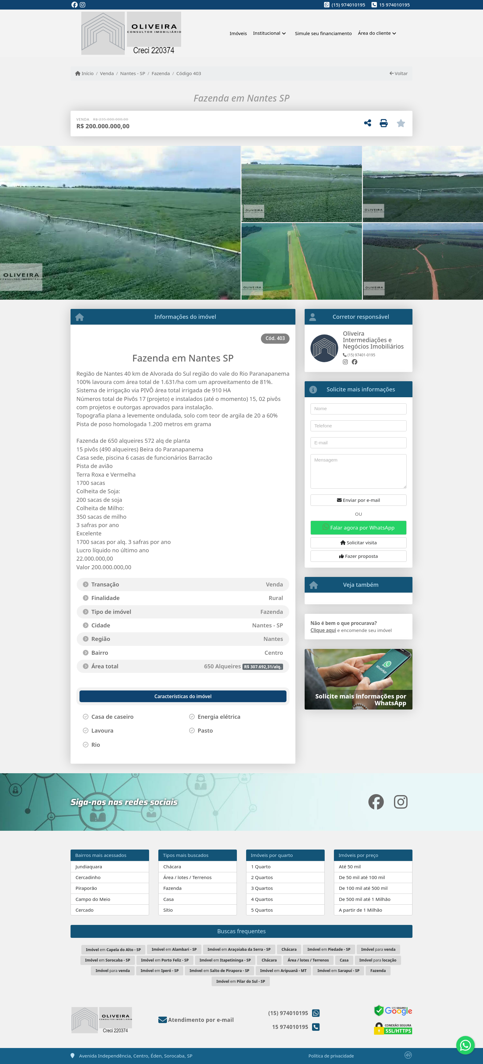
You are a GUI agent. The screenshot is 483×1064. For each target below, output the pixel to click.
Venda (107, 73)
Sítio (168, 910)
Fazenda (161, 73)
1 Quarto (260, 866)
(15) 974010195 (348, 5)
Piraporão (86, 888)
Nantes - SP (132, 73)
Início (84, 73)
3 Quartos (262, 888)
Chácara (172, 866)
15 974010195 (394, 5)
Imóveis (238, 33)
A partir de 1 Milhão (360, 910)
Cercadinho (87, 877)
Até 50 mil (350, 866)
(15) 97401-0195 (359, 355)
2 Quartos (262, 877)
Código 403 (188, 73)
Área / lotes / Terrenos (187, 877)
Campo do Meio (92, 899)
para (378, 949)
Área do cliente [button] (374, 33)
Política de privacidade (331, 1056)
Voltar (399, 73)
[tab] (112, 696)
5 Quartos (262, 910)
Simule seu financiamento (323, 33)
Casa (168, 899)
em (113, 949)
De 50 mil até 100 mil (362, 877)
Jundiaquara (88, 866)
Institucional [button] (266, 33)
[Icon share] (75, 5)
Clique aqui (323, 630)
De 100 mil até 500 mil (363, 888)
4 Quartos (262, 899)
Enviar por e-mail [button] (358, 500)
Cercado (84, 910)
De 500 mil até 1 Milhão (364, 899)
